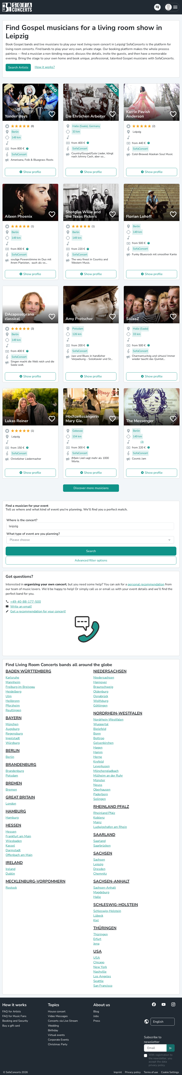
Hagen (97, 747)
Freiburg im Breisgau (20, 687)
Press (96, 1021)
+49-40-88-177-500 (25, 602)
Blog (96, 1011)
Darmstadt (13, 850)
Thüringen (100, 934)
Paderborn (100, 794)
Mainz (97, 822)
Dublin (10, 874)
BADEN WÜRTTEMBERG (28, 671)
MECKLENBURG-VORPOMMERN (35, 881)
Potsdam (12, 775)
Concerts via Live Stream (63, 1021)
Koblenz (99, 817)
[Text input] (155, 1048)
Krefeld (98, 761)
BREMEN (14, 783)
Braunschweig (103, 687)
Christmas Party (57, 1044)
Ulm (9, 696)
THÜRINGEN (104, 928)
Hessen (11, 831)
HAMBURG (16, 811)
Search (91, 551)
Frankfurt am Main (18, 836)
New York (100, 967)
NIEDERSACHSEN (110, 671)
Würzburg (13, 743)
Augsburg (12, 729)
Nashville (100, 972)
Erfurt (97, 939)
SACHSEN (102, 853)
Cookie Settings (170, 1072)
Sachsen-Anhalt (104, 888)
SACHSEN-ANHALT (111, 881)
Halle (97, 897)
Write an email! (21, 606)
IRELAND (14, 862)
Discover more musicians (91, 488)
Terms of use (151, 1072)
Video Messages (58, 1016)
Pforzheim (13, 705)
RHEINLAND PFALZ (111, 806)
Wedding (53, 1026)
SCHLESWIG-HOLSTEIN (115, 904)
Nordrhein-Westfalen (108, 719)
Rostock (11, 888)
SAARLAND (104, 834)
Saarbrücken (102, 846)
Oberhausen (101, 789)
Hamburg (12, 817)
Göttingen (100, 705)
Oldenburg (100, 691)
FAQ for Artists (11, 1011)
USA (97, 951)
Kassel (10, 846)
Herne (97, 757)
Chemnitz (100, 874)
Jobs (96, 1016)
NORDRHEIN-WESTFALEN (117, 713)
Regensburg (14, 733)
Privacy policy (133, 1072)
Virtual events (56, 1035)
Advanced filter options (91, 560)
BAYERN (14, 718)
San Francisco (102, 986)
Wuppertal (100, 724)
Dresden (99, 869)
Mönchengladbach (106, 771)
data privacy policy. (158, 1063)
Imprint (118, 1072)
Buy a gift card (11, 1026)
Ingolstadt (13, 738)
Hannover (100, 682)
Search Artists (18, 67)
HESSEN (13, 825)
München (12, 724)
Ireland (10, 869)
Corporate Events (58, 1040)
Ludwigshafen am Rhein (110, 827)
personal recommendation (146, 584)
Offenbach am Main (19, 855)
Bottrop (98, 738)
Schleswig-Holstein (107, 911)
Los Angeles (102, 976)
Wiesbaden (14, 841)
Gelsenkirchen (103, 743)
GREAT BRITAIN (20, 797)
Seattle (98, 981)
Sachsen (99, 860)
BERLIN (13, 750)
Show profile (32, 172)
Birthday (53, 1030)
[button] (171, 7)
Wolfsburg (100, 701)
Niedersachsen (103, 677)
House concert (56, 1011)
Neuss (97, 785)
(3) (142, 442)
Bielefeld (99, 729)
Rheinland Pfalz (104, 813)
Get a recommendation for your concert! (38, 611)
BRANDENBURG (21, 764)
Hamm (98, 752)
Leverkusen (101, 766)
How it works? (45, 67)
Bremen (11, 789)
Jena (96, 944)
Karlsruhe (12, 677)
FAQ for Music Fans (14, 1016)
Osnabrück (100, 696)
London (11, 803)
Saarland (99, 841)
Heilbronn (13, 701)
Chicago (98, 962)
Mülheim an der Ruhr (108, 775)
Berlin (10, 757)
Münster (99, 780)
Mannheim (13, 682)
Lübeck (98, 916)
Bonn (97, 733)
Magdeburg (101, 892)
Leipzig (98, 864)
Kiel (96, 920)
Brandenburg (15, 771)
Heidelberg (13, 691)
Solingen (99, 799)
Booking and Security (15, 1021)
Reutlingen (13, 710)
